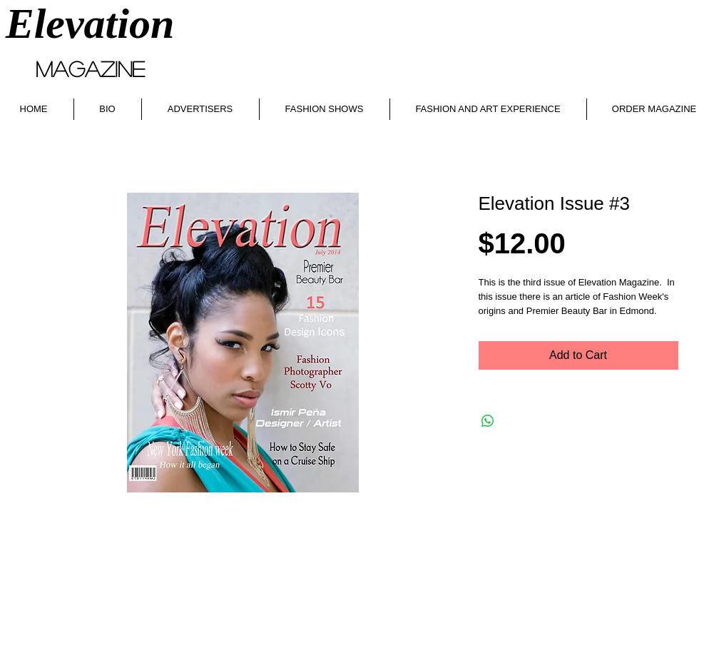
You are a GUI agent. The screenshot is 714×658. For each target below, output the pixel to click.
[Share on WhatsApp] (487, 421)
